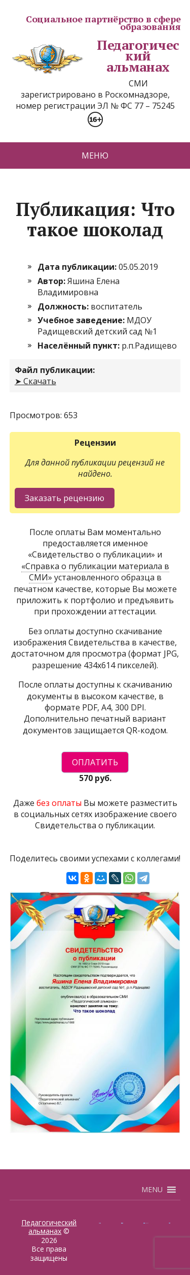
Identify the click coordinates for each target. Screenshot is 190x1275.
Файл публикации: (55, 370)
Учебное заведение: (82, 320)
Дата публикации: (78, 266)
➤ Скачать (35, 381)
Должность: (64, 306)
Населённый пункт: (79, 345)
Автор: (52, 281)
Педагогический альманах (94, 56)
